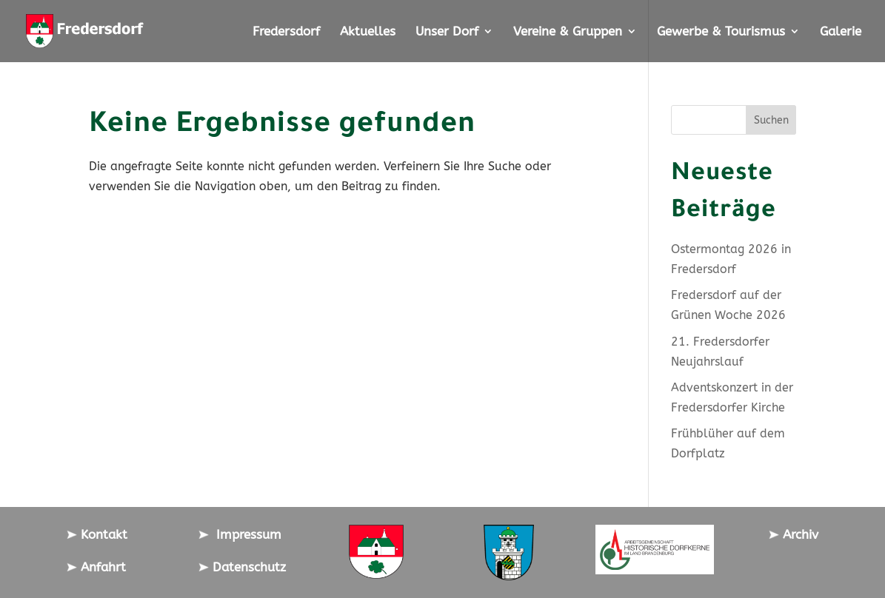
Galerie (840, 32)
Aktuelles (367, 32)
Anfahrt (96, 567)
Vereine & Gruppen (567, 32)
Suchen (771, 120)
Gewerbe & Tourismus (721, 32)
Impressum (239, 534)
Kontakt (97, 534)
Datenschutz (242, 567)
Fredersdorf (286, 32)
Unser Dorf (446, 32)
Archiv (793, 534)
